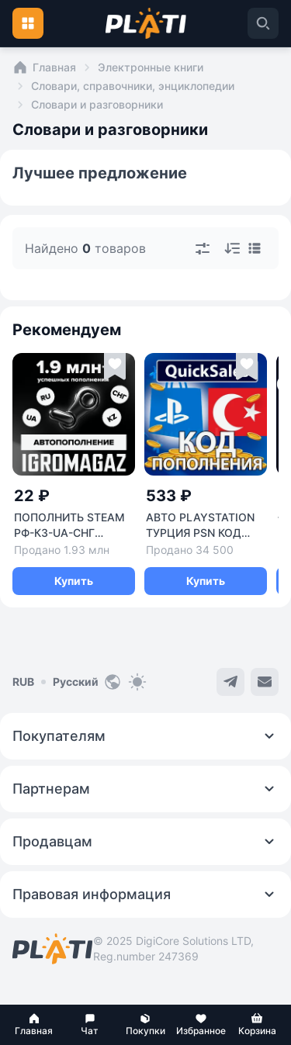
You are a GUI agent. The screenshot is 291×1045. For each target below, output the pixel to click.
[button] (34, 1025)
